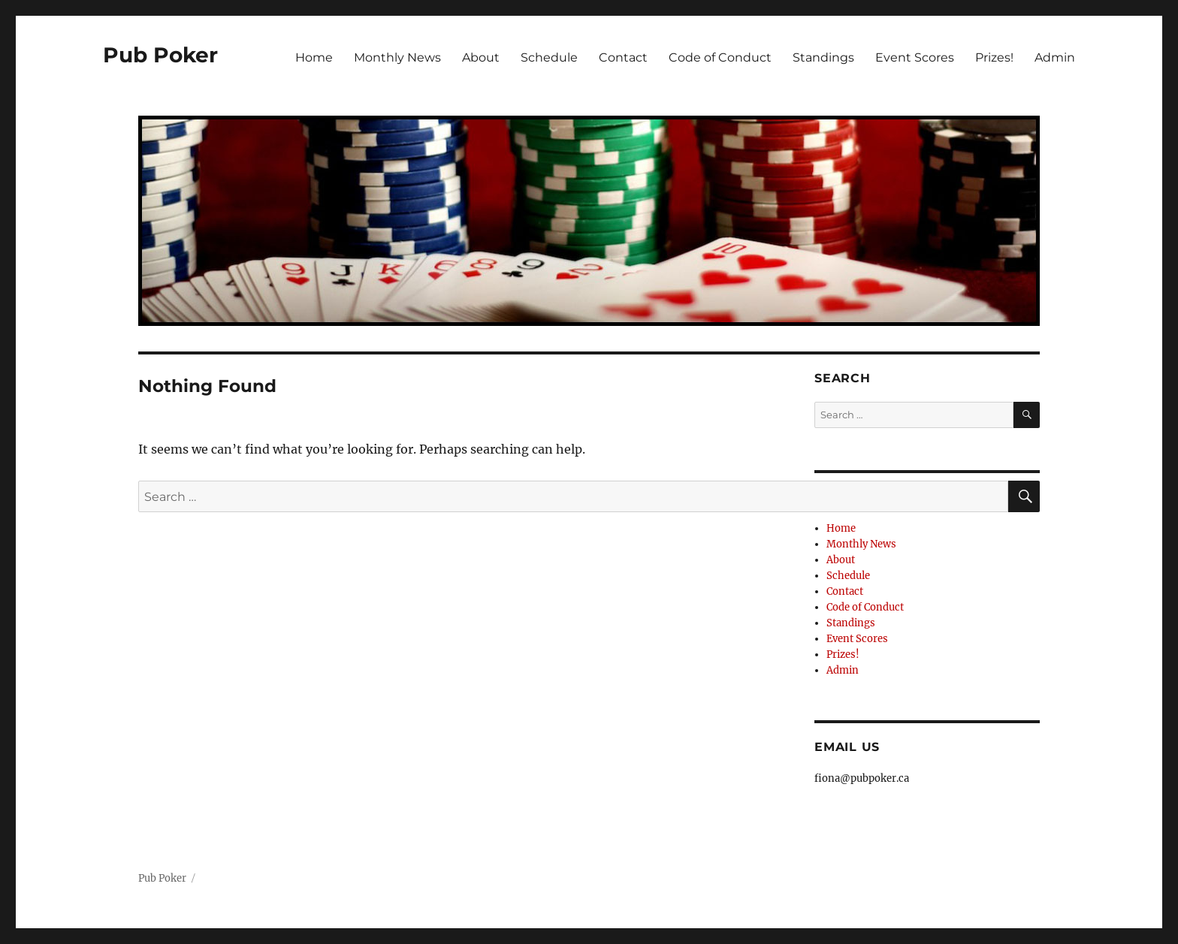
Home (314, 57)
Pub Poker (160, 55)
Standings (823, 57)
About (481, 57)
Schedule (549, 57)
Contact (623, 57)
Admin (1055, 57)
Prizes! (994, 57)
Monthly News (397, 57)
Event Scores (914, 57)
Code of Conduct (720, 57)
